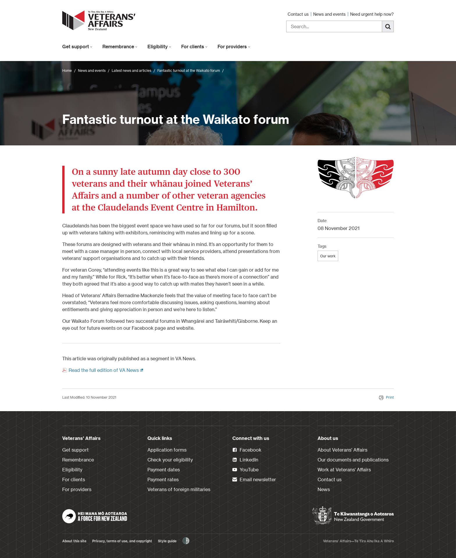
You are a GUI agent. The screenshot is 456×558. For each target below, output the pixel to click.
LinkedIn (245, 460)
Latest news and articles (131, 70)
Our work (328, 256)
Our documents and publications (353, 459)
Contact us (299, 14)
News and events (330, 14)
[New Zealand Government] (353, 515)
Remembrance (120, 46)
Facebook (246, 450)
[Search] (388, 26)
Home (67, 70)
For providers (234, 46)
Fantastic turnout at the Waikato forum (188, 70)
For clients (194, 46)
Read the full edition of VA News (106, 370)
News (324, 489)
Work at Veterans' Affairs (344, 469)
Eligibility (159, 46)
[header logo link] (100, 20)
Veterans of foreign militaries (178, 489)
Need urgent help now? (372, 14)
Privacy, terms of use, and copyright (122, 541)
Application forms (166, 449)
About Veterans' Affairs (342, 449)
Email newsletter (254, 480)
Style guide (167, 541)
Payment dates (163, 469)
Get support (77, 46)
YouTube (245, 470)
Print (386, 397)
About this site (74, 541)
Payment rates (163, 479)
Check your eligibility (170, 459)
